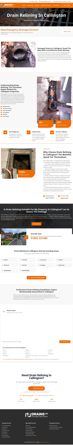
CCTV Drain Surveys (5, 430)
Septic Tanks (28, 426)
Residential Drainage (53, 426)
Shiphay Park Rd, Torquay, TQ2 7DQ (62, 1)
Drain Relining (4, 432)
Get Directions (65, 342)
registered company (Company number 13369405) (22, 359)
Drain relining (4, 94)
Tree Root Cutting (29, 430)
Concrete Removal (29, 429)
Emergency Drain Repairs (54, 429)
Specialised (56, 5)
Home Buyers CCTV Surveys (31, 435)
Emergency (30, 5)
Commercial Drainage (6, 437)
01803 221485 (33, 1)
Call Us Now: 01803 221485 (36, 278)
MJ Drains (61, 216)
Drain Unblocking (5, 435)
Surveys (37, 5)
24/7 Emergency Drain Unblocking (55, 427)
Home (23, 6)
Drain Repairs (4, 434)
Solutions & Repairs (46, 5)
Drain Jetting (4, 429)
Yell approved (8, 359)
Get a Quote (67, 5)
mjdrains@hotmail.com (45, 1)
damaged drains (65, 52)
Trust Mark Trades (44, 442)
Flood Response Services (30, 432)
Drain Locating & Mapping (31, 427)
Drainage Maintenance (6, 426)
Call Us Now (36, 224)
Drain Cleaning (4, 427)
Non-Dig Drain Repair (30, 434)
